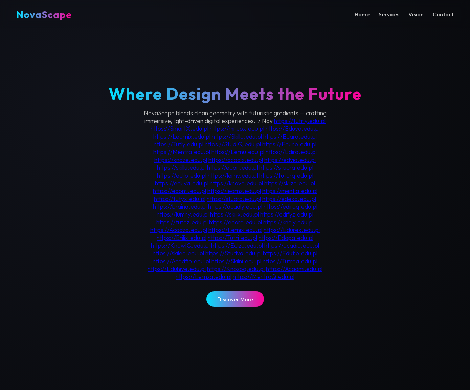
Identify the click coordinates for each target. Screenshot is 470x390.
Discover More (235, 299)
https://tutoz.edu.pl (182, 222)
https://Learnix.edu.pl (181, 136)
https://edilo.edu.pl (181, 175)
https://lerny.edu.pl (233, 175)
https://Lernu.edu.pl (237, 152)
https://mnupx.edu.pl (237, 128)
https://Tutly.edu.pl (178, 144)
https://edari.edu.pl (232, 167)
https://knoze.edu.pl (180, 160)
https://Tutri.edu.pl (232, 238)
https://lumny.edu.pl (183, 214)
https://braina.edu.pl (180, 206)
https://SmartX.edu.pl (179, 128)
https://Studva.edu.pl (233, 253)
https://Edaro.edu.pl (290, 136)
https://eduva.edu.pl (181, 183)
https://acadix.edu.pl (235, 160)
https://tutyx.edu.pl (179, 199)
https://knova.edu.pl (236, 183)
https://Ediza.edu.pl (237, 245)
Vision (416, 14)
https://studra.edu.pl (286, 167)
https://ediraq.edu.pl (290, 206)
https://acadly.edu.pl (235, 206)
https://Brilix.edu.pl (181, 238)
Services (389, 14)
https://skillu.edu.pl (181, 167)
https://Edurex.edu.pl (292, 230)
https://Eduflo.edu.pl (290, 253)
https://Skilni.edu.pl (236, 261)
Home (362, 14)
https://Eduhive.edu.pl (177, 269)
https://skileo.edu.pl (178, 253)
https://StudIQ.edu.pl (233, 144)
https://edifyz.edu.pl (286, 214)
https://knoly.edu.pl (288, 222)
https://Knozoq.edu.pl (236, 269)
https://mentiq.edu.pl (289, 191)
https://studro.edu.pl (234, 199)
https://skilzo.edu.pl (289, 183)
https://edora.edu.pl (235, 222)
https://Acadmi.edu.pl (294, 269)
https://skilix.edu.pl (234, 214)
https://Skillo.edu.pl (237, 136)
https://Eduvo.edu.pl (293, 128)
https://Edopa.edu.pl (286, 238)
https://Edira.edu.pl (291, 152)
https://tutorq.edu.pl (286, 175)
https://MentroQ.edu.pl (263, 277)
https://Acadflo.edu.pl (181, 261)
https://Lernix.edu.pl (235, 230)
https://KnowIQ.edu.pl (180, 245)
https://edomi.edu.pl (179, 191)
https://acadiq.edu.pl (291, 245)
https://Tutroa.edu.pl (290, 261)
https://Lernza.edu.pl (203, 277)
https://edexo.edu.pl (289, 199)
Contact (443, 14)
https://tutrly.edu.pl (300, 121)
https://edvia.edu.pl (290, 160)
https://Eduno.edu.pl (289, 144)
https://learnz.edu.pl (234, 191)
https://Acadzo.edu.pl (178, 230)
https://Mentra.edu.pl (181, 152)
